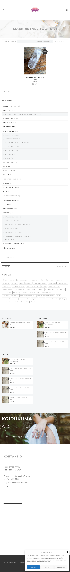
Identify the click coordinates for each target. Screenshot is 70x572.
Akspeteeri (33, 567)
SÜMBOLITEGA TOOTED (10, 196)
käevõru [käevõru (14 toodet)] (40, 289)
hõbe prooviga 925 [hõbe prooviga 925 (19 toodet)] (40, 283)
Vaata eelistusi (60, 567)
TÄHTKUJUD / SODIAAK (10, 200)
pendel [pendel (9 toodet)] (25, 292)
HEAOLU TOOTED (8, 122)
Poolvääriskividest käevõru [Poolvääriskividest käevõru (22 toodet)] (45, 296)
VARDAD (8, 158)
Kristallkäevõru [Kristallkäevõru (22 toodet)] (19, 289)
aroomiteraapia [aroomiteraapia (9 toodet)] (22, 280)
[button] (66, 552)
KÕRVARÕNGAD (10, 228)
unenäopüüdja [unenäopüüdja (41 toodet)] (7, 302)
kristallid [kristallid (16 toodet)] (44, 286)
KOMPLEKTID (7, 166)
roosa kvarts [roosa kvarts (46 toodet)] (6, 299)
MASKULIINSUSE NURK (12, 232)
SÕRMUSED (8, 240)
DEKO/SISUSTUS (8, 110)
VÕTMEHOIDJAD (8, 248)
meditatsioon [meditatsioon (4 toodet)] (60, 289)
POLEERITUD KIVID (11, 147)
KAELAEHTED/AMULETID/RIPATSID (16, 225)
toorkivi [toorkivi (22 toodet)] (42, 299)
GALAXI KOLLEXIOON (12, 217)
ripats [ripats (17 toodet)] (58, 296)
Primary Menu (66, 10)
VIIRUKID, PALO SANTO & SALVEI (12, 244)
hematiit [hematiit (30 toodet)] (14, 283)
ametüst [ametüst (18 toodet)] (12, 280)
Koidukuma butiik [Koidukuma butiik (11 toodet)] (18, 286)
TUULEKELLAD (7, 204)
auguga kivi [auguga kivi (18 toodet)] (33, 280)
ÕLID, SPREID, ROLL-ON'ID (10, 179)
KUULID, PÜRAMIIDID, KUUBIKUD (16, 143)
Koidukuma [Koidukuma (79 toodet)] (6, 286)
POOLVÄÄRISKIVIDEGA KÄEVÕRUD (16, 236)
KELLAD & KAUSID (8, 127)
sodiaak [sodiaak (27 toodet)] (15, 299)
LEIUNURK (6, 174)
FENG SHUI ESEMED (9, 118)
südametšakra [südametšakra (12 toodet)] (24, 299)
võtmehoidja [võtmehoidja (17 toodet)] (24, 302)
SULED (5, 191)
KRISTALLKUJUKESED (11, 139)
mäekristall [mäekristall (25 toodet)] (16, 292)
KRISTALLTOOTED (8, 170)
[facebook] (4, 486)
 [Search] (67, 92)
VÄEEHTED (6, 213)
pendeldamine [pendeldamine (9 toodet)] (34, 292)
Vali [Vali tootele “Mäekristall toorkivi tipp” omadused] (33, 84)
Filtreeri (6, 266)
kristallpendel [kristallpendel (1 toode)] (31, 289)
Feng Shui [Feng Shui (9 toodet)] (6, 283)
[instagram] (7, 486)
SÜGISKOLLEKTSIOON (9, 187)
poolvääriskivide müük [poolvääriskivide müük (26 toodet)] (27, 296)
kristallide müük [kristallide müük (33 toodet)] (54, 286)
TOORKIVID (9, 154)
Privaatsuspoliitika (24, 562)
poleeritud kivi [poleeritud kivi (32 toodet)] (46, 292)
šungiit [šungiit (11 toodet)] (33, 302)
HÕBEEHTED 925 (10, 221)
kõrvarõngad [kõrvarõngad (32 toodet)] (49, 289)
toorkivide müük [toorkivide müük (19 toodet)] (52, 299)
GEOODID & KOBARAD (12, 135)
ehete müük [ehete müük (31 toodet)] (49, 280)
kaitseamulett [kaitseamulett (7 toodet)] (62, 283)
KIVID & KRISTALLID (9, 131)
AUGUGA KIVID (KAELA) (10, 106)
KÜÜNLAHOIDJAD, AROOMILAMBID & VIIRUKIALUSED (22, 114)
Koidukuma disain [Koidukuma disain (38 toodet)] (33, 286)
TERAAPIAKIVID (10, 150)
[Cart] (3, 10)
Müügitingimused (10, 562)
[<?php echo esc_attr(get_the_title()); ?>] (35, 84)
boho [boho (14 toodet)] (41, 280)
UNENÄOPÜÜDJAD (8, 208)
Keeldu (47, 567)
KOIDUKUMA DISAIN (9, 162)
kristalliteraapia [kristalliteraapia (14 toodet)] (7, 289)
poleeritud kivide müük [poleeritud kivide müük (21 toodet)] (10, 296)
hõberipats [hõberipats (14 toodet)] (52, 283)
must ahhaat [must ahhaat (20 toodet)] (7, 292)
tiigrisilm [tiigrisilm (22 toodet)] (34, 299)
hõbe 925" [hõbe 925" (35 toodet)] (28, 283)
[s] (35, 91)
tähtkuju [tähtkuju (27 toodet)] (63, 299)
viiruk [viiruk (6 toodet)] (16, 302)
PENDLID (6, 183)
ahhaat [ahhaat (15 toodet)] (5, 280)
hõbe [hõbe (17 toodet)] (21, 283)
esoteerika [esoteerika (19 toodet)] (59, 280)
